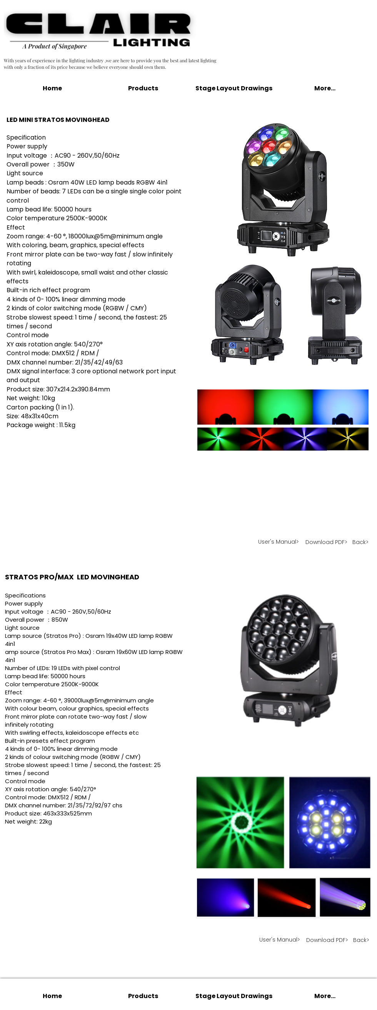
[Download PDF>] (326, 542)
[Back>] (360, 542)
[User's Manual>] (278, 542)
